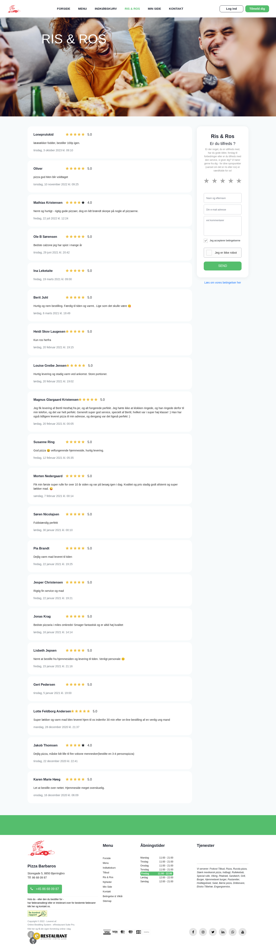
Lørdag (156, 878)
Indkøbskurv (106, 8)
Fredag (156, 874)
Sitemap (107, 901)
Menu (82, 8)
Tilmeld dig (257, 8)
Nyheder (107, 882)
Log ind (231, 8)
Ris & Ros (132, 8)
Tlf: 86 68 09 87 (37, 877)
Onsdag (156, 866)
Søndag (156, 881)
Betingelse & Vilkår (113, 896)
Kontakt (176, 8)
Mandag (156, 858)
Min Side (154, 8)
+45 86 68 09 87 (44, 889)
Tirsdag (156, 862)
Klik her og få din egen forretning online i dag (49, 929)
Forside (63, 8)
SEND (222, 265)
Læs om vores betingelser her (222, 282)
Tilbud (106, 872)
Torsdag (156, 870)
